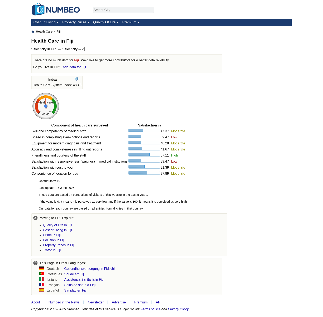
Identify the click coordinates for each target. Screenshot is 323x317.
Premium (129, 22)
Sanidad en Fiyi (75, 290)
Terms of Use (151, 309)
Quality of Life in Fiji (57, 225)
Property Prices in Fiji (58, 245)
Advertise (119, 302)
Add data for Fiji (74, 67)
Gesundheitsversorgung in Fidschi (89, 268)
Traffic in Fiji (52, 250)
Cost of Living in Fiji (57, 230)
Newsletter (96, 302)
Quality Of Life (104, 22)
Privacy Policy (178, 309)
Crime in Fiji (51, 235)
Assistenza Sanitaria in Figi (84, 279)
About (35, 302)
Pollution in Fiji (53, 240)
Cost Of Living (44, 22)
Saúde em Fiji (74, 274)
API (158, 302)
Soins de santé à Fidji (80, 285)
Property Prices (74, 22)
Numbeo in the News (63, 302)
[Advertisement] (260, 55)
